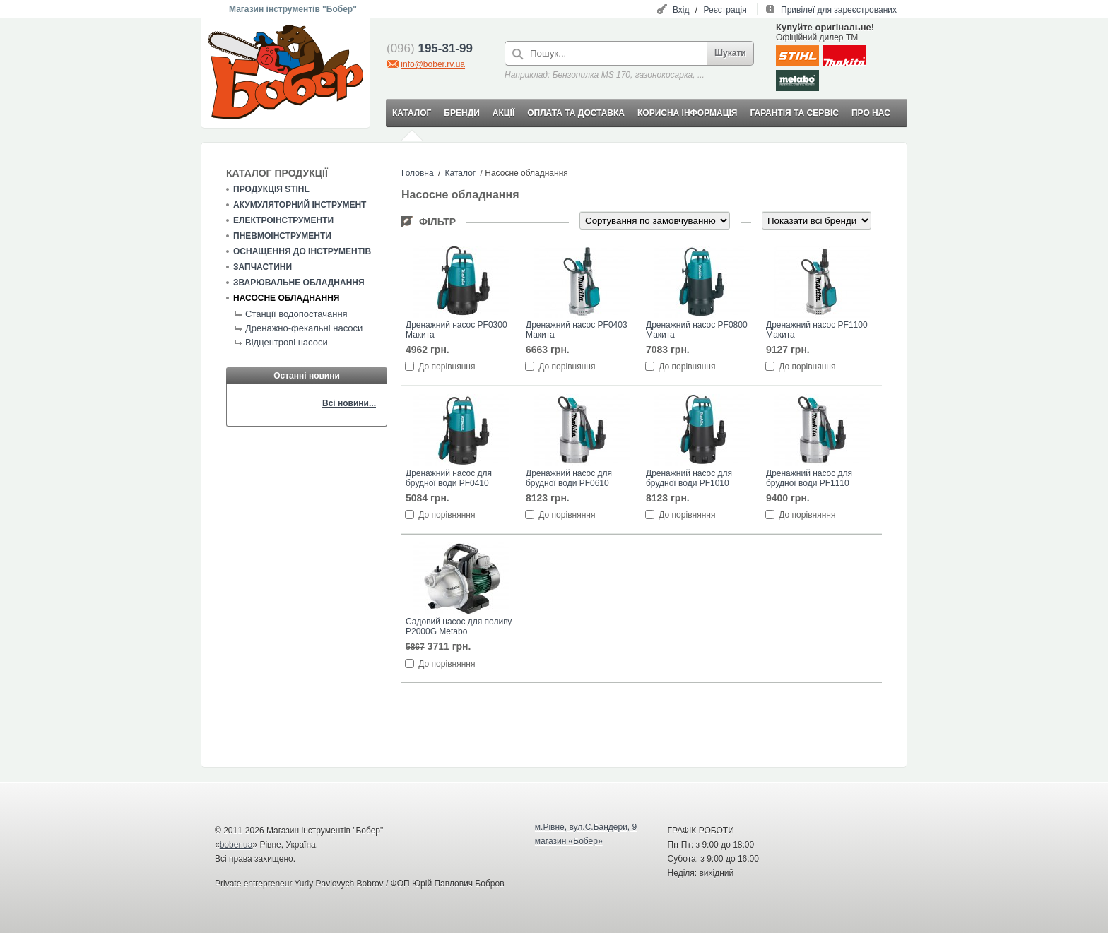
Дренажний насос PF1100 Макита (817, 330)
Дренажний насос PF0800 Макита (697, 330)
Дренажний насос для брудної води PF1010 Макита (689, 478)
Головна (417, 173)
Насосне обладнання (286, 298)
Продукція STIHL (271, 189)
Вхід (681, 10)
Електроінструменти (283, 220)
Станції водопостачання (296, 314)
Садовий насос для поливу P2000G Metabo (459, 626)
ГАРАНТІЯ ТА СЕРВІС (794, 113)
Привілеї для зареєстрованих (839, 10)
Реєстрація (725, 10)
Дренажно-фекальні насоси (304, 328)
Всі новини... (349, 403)
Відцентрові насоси (286, 342)
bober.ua (236, 845)
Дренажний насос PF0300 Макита (456, 330)
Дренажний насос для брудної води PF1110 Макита (809, 478)
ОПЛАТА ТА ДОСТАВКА (576, 113)
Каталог (460, 173)
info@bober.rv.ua (433, 64)
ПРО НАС (870, 113)
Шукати (730, 53)
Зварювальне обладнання (299, 282)
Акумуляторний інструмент (299, 205)
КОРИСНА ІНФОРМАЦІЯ (687, 113)
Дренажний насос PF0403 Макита (576, 330)
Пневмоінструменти (282, 236)
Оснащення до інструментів (302, 251)
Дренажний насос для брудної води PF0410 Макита (449, 478)
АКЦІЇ (503, 113)
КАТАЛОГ (411, 113)
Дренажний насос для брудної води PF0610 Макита (569, 478)
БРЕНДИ (461, 113)
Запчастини (262, 267)
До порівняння (446, 367)
